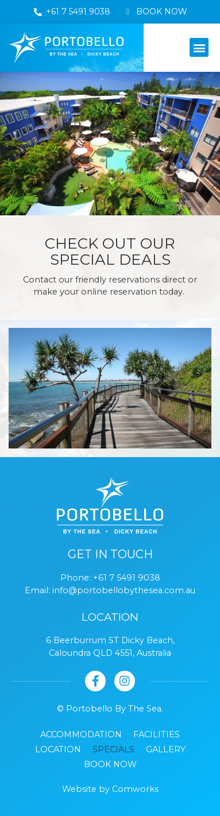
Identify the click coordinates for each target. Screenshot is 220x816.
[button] (199, 47)
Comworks (135, 789)
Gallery (166, 749)
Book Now (110, 764)
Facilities (156, 734)
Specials (113, 749)
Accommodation (81, 734)
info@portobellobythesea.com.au (123, 590)
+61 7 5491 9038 (126, 578)
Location (58, 749)
